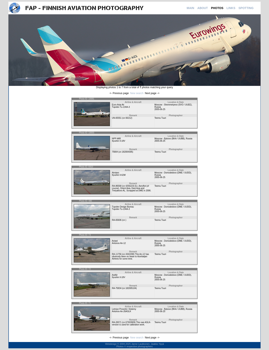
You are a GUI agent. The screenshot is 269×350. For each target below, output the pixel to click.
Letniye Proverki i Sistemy (124, 309)
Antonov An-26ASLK (121, 311)
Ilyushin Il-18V (118, 141)
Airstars (115, 173)
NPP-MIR (116, 138)
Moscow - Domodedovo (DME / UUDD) (172, 173)
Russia (157, 107)
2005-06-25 (159, 109)
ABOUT (202, 8)
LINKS (231, 8)
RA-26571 (116, 322)
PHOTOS (217, 8)
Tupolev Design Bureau (123, 207)
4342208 (129, 254)
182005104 (130, 288)
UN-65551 (117, 118)
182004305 (127, 152)
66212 (129, 118)
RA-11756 (116, 254)
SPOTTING (246, 8)
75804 (115, 152)
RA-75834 (116, 288)
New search (136, 93)
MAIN (190, 8)
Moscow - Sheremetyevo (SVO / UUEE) (173, 105)
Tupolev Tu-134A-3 (121, 107)
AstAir (115, 275)
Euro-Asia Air (118, 105)
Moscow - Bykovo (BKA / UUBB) (169, 138)
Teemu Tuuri (160, 118)
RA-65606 (116, 220)
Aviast (115, 241)
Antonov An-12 (119, 243)
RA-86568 (116, 186)
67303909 (130, 322)
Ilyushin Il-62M (118, 175)
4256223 (129, 186)
